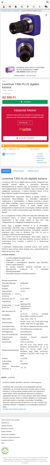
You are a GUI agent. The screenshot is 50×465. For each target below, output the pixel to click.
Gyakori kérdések (6, 431)
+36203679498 (30, 75)
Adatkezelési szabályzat (8, 434)
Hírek (2, 443)
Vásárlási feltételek (6, 426)
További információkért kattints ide (14, 409)
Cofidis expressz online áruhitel (10, 420)
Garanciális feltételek (7, 440)
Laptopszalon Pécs (13, 149)
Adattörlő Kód (5, 423)
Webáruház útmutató (7, 428)
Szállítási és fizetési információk (10, 437)
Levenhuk (10, 90)
